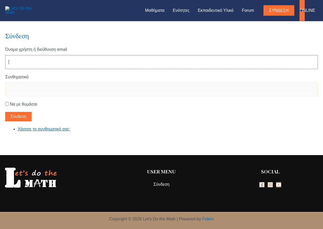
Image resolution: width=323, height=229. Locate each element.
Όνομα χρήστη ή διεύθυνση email (36, 49)
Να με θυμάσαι (23, 104)
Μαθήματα (155, 10)
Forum (248, 10)
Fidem (208, 219)
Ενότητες (181, 10)
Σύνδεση (18, 116)
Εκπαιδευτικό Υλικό (216, 10)
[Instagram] (270, 184)
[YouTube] (278, 184)
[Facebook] (262, 184)
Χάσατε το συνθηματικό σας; (44, 129)
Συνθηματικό (16, 77)
